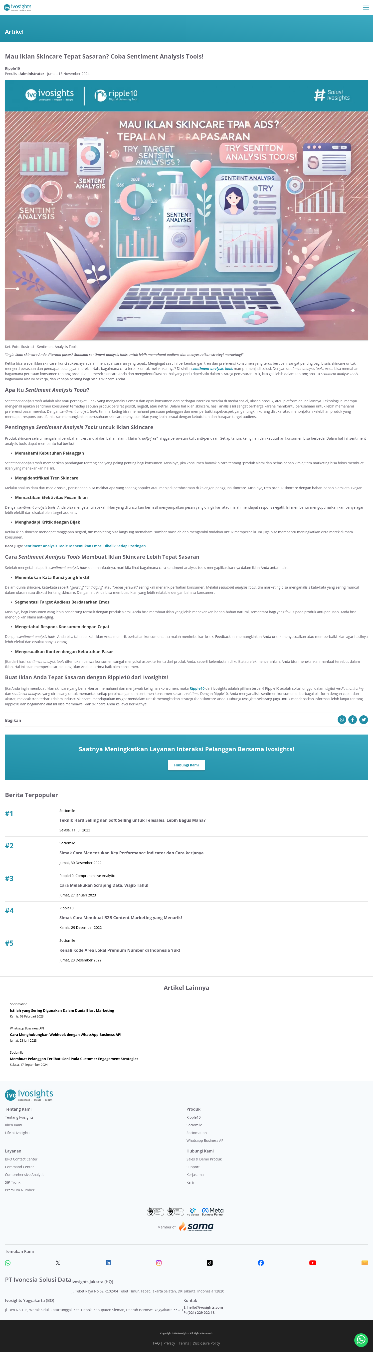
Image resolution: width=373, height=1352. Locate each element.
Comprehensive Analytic (24, 1174)
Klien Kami (13, 1125)
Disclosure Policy (206, 1343)
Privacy (169, 1343)
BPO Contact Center (21, 1159)
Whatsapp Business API (205, 1140)
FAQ (156, 1343)
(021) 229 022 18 (200, 1312)
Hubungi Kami (186, 765)
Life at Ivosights (17, 1132)
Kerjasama (195, 1174)
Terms (184, 1343)
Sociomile (194, 1125)
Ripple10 (193, 1117)
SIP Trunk (12, 1182)
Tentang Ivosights (19, 1117)
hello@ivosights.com (205, 1307)
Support (193, 1166)
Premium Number (19, 1190)
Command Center (19, 1166)
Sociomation (196, 1132)
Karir (190, 1182)
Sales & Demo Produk (204, 1159)
